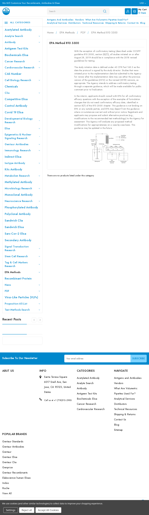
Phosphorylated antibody (21, 207)
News (22, 285)
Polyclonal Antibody (18, 214)
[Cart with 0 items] (139, 11)
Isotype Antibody (22, 163)
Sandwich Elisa (14, 227)
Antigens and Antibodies (60, 19)
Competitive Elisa (16, 99)
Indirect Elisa (13, 157)
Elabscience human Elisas (16, 478)
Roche (5, 488)
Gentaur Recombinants (15, 472)
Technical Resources (93, 22)
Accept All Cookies (48, 510)
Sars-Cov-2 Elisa (15, 234)
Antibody (22, 42)
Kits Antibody (13, 169)
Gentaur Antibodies (22, 144)
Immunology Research (22, 150)
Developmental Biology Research (22, 120)
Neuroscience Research (22, 201)
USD (143, 3)
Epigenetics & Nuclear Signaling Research (22, 136)
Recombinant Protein (18, 279)
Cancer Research (22, 61)
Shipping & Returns (115, 22)
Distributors (74, 22)
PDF (22, 291)
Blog (142, 22)
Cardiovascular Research (22, 67)
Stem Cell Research (22, 256)
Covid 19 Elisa (14, 112)
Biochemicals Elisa (16, 55)
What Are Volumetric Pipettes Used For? (106, 19)
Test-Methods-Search (22, 310)
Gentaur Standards (12, 441)
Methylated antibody (18, 182)
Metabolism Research (22, 176)
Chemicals (11, 87)
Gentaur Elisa (9, 457)
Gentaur (6, 452)
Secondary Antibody (18, 240)
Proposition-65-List (22, 303)
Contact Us (133, 22)
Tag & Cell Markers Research (22, 264)
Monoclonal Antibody (19, 195)
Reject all (27, 510)
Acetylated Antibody (18, 30)
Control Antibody (16, 106)
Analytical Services (57, 22)
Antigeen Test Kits (16, 49)
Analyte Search (22, 36)
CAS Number (13, 74)
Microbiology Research (22, 188)
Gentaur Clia (9, 462)
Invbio (5, 483)
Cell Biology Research (22, 80)
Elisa (22, 128)
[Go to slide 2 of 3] (40, 320)
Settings (10, 510)
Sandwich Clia (14, 221)
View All (7, 493)
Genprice (7, 467)
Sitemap (118, 430)
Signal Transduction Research (22, 248)
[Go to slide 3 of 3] (34, 320)
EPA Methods (22, 272)
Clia (22, 93)
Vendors (79, 19)
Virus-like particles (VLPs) (21, 297)
